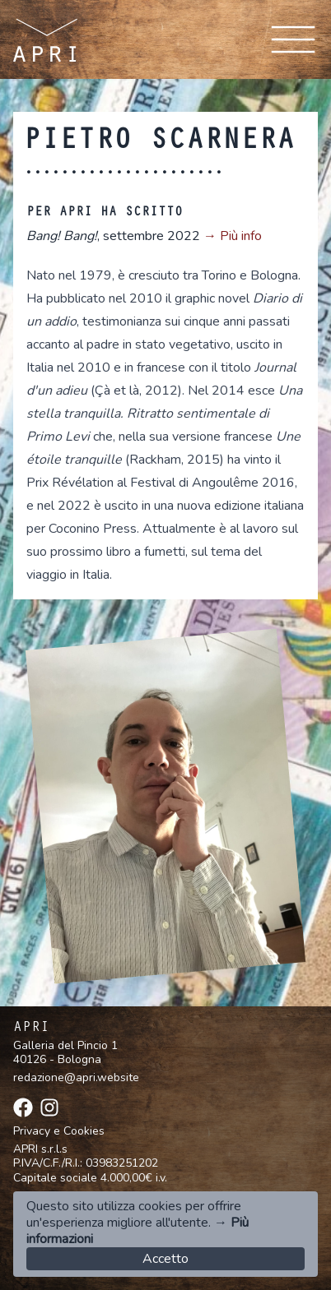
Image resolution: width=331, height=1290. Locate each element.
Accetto (165, 1259)
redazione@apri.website (76, 1077)
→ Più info (232, 236)
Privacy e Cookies (59, 1131)
